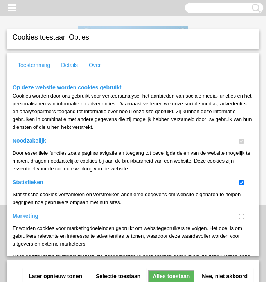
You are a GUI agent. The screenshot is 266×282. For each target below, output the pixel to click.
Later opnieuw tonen (55, 169)
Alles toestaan (171, 169)
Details (69, 65)
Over (95, 65)
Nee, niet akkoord (225, 169)
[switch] (241, 141)
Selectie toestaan (118, 169)
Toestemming (34, 65)
